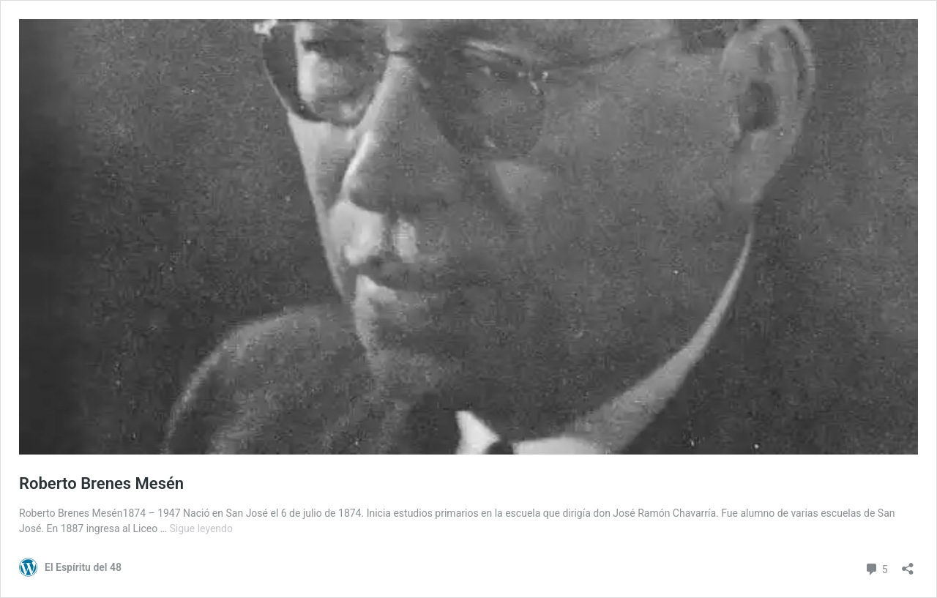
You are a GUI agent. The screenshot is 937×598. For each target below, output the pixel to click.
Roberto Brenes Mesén (101, 483)
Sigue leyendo (201, 528)
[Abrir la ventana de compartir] (907, 564)
